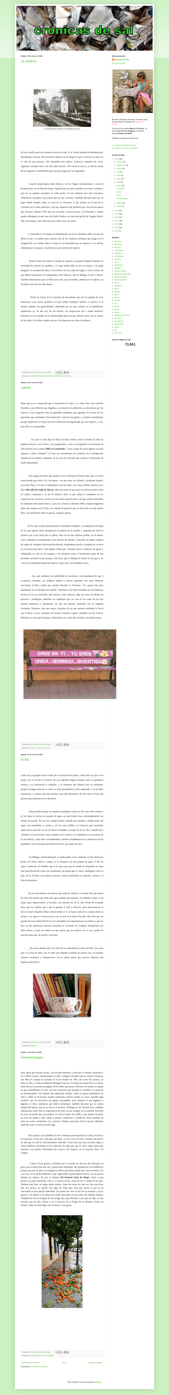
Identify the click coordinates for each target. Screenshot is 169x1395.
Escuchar (42, 376)
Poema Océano (120, 271)
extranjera (49, 376)
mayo (119, 179)
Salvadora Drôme (122, 60)
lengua (116, 309)
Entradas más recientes (30, 1363)
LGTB (116, 262)
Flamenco (118, 318)
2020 (117, 211)
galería (117, 306)
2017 (117, 221)
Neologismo (118, 321)
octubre (120, 162)
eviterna (39, 748)
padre (116, 295)
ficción (116, 327)
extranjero (118, 286)
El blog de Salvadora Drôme (125, 145)
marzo (119, 186)
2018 (117, 217)
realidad (117, 292)
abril (119, 182)
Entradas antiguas (96, 1363)
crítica (116, 283)
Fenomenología (32, 1057)
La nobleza (28, 61)
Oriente (117, 300)
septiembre (121, 165)
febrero (120, 203)
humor (45, 1355)
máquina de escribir (121, 315)
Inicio (64, 1363)
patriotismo (67, 376)
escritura (117, 259)
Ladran (26, 387)
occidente (118, 333)
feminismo (46, 748)
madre (116, 312)
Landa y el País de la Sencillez (126, 148)
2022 (117, 159)
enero (119, 206)
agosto (119, 169)
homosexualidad (120, 277)
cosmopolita (33, 376)
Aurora (116, 298)
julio (118, 172)
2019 (117, 214)
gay (115, 330)
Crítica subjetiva (120, 280)
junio (119, 175)
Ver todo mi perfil (118, 63)
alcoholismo (118, 324)
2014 (117, 231)
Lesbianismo (58, 376)
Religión (51, 1355)
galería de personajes (122, 274)
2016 (117, 224)
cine (115, 304)
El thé (25, 759)
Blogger (98, 1382)
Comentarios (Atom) (39, 1367)
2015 (117, 228)
